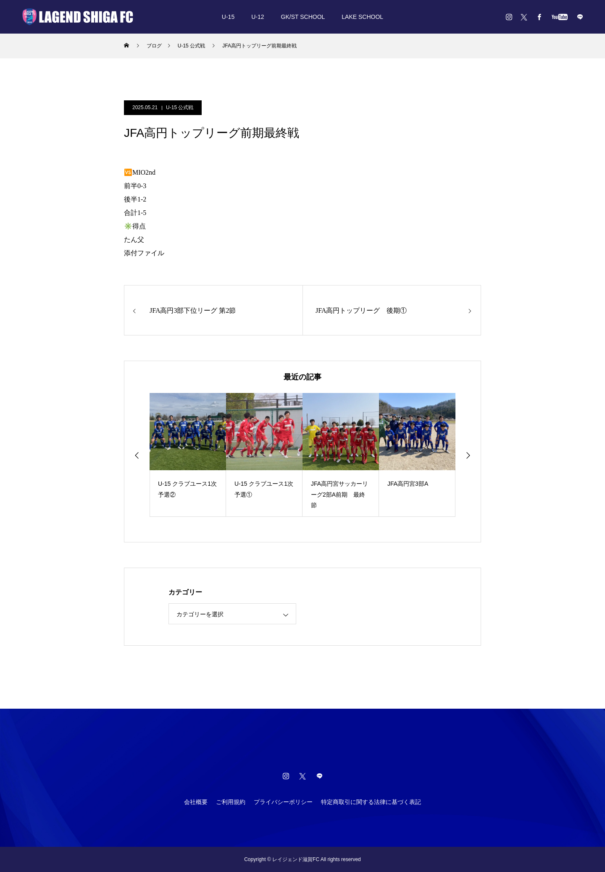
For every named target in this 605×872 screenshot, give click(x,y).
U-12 (257, 16)
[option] (188, 455)
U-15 (228, 16)
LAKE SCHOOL (362, 16)
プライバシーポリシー (283, 802)
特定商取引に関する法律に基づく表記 (371, 802)
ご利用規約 (230, 802)
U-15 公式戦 (179, 107)
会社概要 (196, 802)
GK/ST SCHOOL (303, 16)
